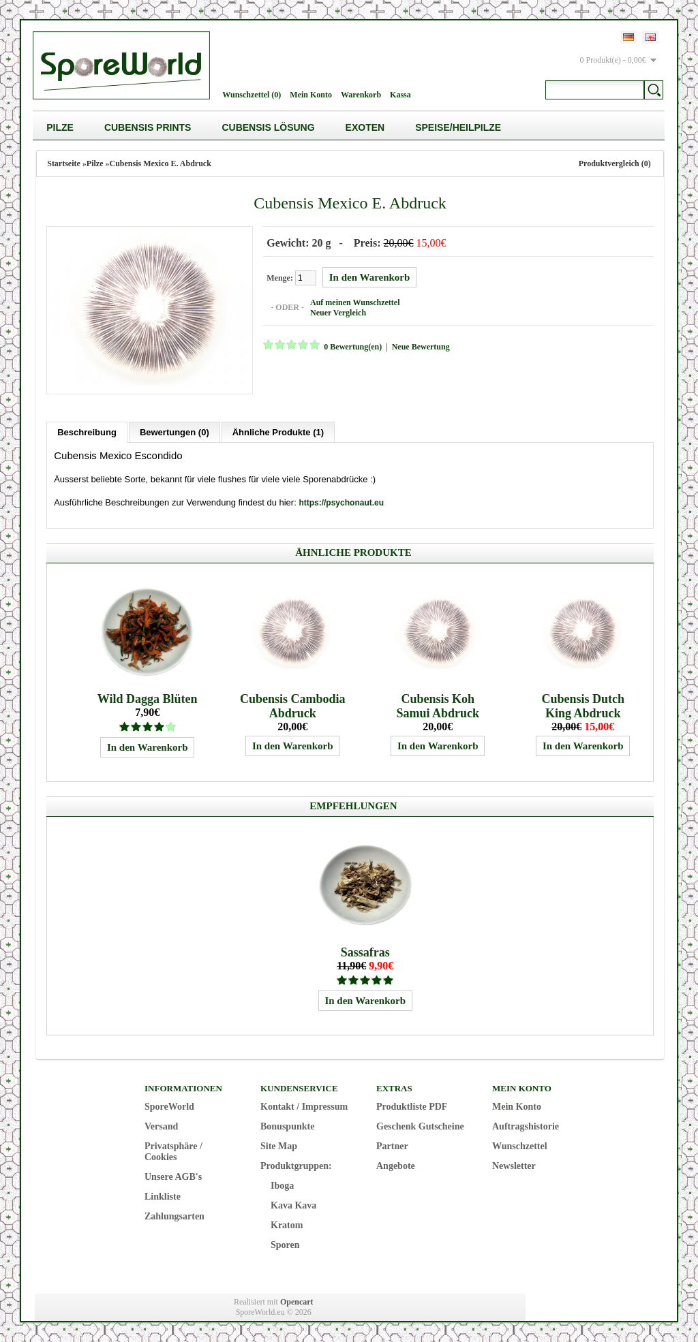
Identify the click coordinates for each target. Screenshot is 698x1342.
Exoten (365, 127)
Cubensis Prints (148, 127)
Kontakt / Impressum (304, 1106)
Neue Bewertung (420, 347)
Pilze (60, 127)
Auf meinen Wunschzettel (354, 302)
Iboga (282, 1185)
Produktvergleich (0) (615, 163)
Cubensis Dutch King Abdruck (582, 705)
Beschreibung (87, 431)
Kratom (287, 1224)
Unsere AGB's (173, 1176)
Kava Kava (293, 1205)
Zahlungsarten (174, 1216)
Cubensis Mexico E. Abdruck (160, 163)
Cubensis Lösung (268, 127)
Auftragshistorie (525, 1126)
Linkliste (163, 1196)
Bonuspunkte (287, 1126)
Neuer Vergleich (337, 312)
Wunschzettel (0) (251, 94)
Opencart (297, 1301)
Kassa (400, 94)
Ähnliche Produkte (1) (278, 431)
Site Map (278, 1145)
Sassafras (365, 951)
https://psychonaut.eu (341, 502)
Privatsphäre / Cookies (173, 1150)
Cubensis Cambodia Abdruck (293, 705)
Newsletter (514, 1165)
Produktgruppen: (296, 1165)
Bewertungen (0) (174, 431)
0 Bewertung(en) (352, 347)
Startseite (63, 163)
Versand (161, 1126)
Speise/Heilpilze (458, 127)
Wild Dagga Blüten (147, 698)
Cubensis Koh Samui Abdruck (437, 705)
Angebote (395, 1165)
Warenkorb (361, 94)
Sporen (285, 1244)
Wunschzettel (519, 1145)
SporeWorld (169, 1106)
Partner (392, 1145)
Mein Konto (311, 94)
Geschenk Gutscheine (420, 1126)
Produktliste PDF (411, 1106)
